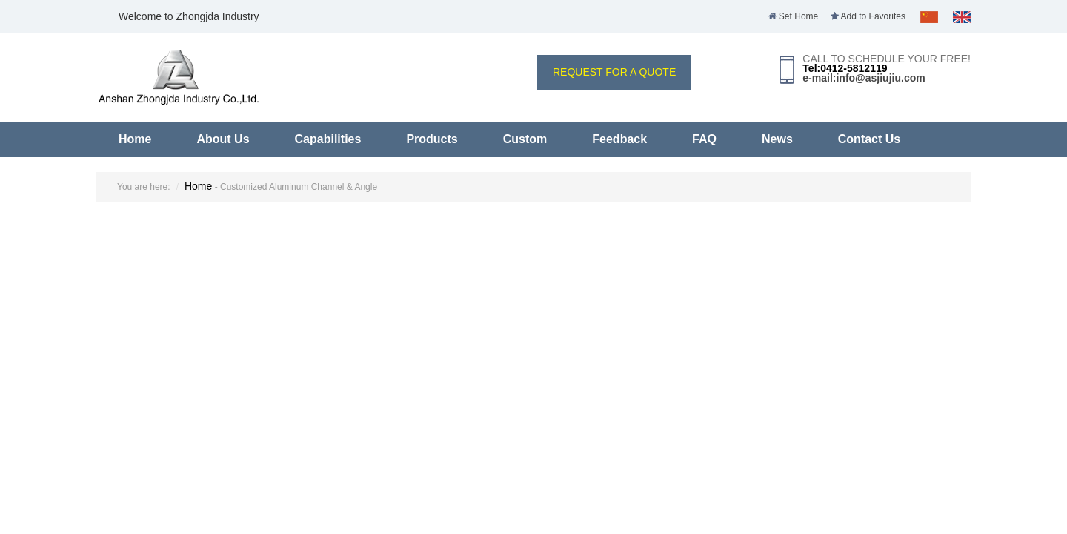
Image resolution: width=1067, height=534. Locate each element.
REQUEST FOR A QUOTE (614, 72)
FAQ (704, 139)
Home (135, 139)
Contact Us (869, 139)
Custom (525, 139)
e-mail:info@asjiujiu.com (863, 78)
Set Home (793, 16)
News (777, 139)
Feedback (619, 139)
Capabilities (328, 139)
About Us (222, 139)
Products (431, 139)
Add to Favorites (868, 16)
